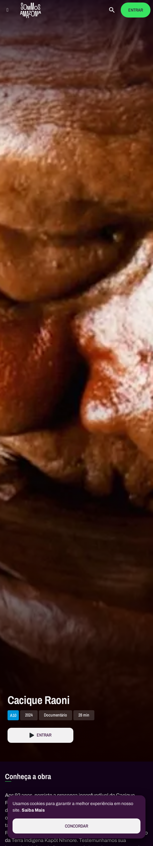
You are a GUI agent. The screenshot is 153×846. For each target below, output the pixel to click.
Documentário (55, 715)
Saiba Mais (33, 810)
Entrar (135, 10)
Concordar (76, 826)
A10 (13, 715)
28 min (83, 715)
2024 (29, 715)
